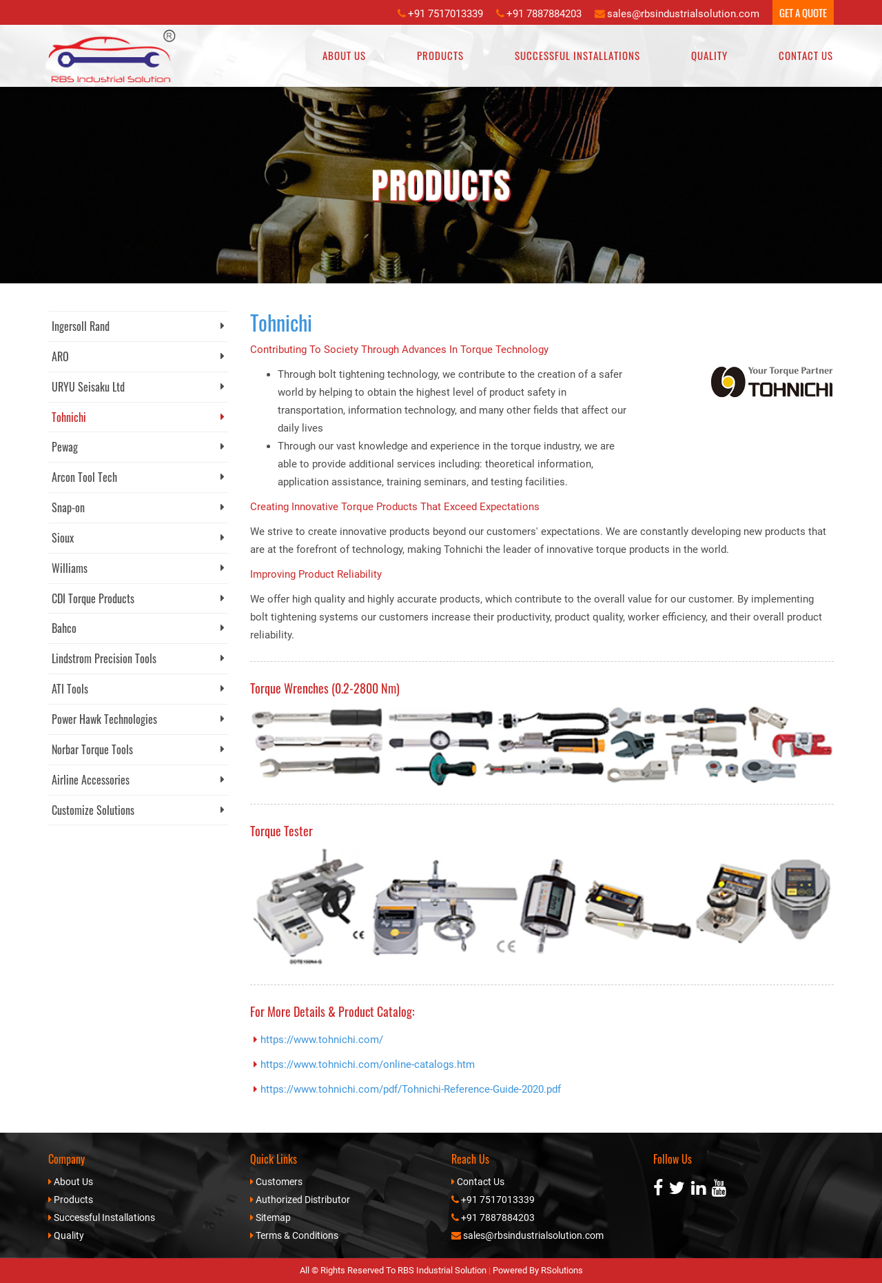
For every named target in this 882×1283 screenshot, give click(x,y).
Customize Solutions (138, 810)
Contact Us (806, 55)
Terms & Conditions (297, 1235)
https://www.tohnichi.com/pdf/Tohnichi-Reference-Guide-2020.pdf (410, 1089)
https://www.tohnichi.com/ (321, 1039)
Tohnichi (138, 417)
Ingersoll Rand (138, 326)
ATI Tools (138, 688)
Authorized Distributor (303, 1199)
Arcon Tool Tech (138, 477)
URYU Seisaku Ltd (138, 386)
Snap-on (138, 507)
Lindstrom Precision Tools (138, 658)
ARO (138, 356)
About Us (344, 55)
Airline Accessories (138, 779)
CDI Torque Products (138, 598)
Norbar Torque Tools (138, 749)
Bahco (138, 628)
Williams (138, 568)
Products (440, 55)
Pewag (138, 446)
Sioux (138, 537)
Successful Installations (577, 55)
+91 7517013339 (445, 14)
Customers (279, 1181)
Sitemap (273, 1217)
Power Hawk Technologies (138, 719)
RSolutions (562, 1270)
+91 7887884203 (544, 14)
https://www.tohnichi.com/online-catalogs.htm (367, 1064)
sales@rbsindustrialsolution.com (683, 14)
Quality (709, 55)
